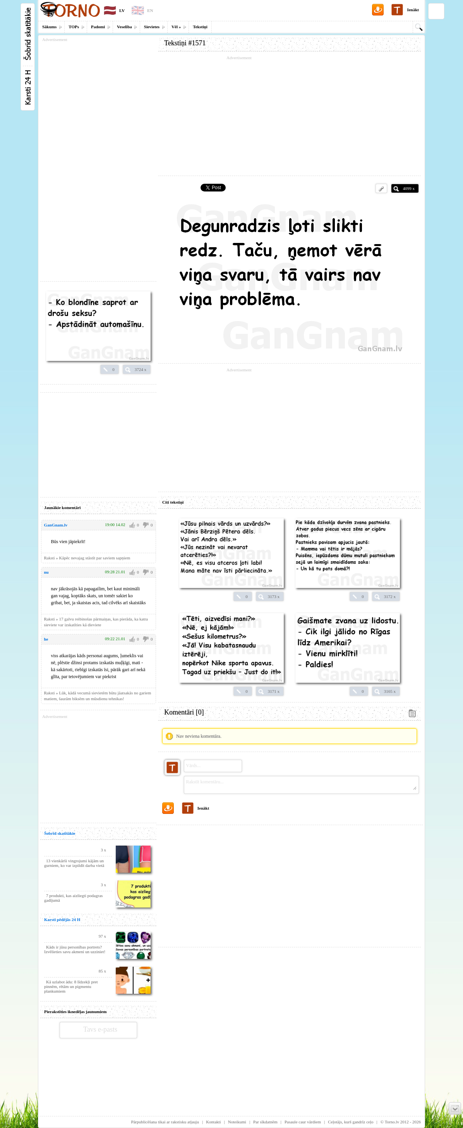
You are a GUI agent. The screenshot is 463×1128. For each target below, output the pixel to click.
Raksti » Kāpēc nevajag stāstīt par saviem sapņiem (87, 557)
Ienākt (413, 9)
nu (46, 572)
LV (122, 10)
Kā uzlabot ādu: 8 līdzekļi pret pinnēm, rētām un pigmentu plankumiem (71, 986)
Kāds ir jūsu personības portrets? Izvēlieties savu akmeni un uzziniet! (74, 949)
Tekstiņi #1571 (185, 43)
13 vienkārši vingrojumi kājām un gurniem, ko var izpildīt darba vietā (74, 863)
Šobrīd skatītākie (59, 833)
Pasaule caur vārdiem (303, 1121)
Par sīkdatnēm (265, 1121)
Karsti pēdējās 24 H (62, 919)
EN (150, 10)
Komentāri (184, 712)
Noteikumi (237, 1121)
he (46, 639)
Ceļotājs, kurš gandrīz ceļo (350, 1121)
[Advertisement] (290, 116)
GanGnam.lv (56, 525)
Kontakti (213, 1121)
